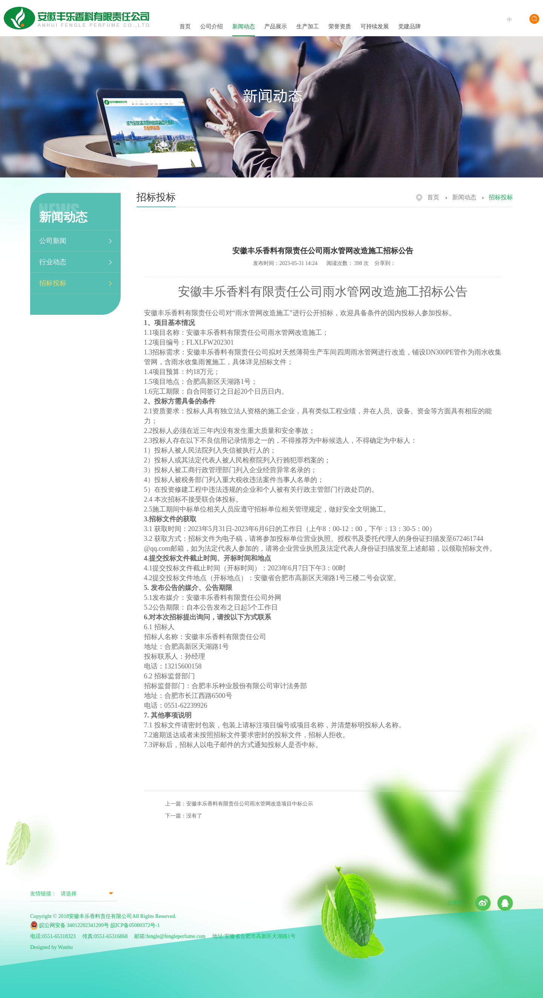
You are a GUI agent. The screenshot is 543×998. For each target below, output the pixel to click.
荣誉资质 (339, 19)
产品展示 (275, 19)
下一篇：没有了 (183, 816)
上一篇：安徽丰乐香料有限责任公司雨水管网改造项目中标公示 (239, 804)
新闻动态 (243, 19)
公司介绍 (211, 19)
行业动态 (52, 262)
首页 (185, 19)
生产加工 (307, 19)
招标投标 (52, 283)
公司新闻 (52, 241)
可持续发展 (374, 19)
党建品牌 (409, 19)
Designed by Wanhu (51, 947)
